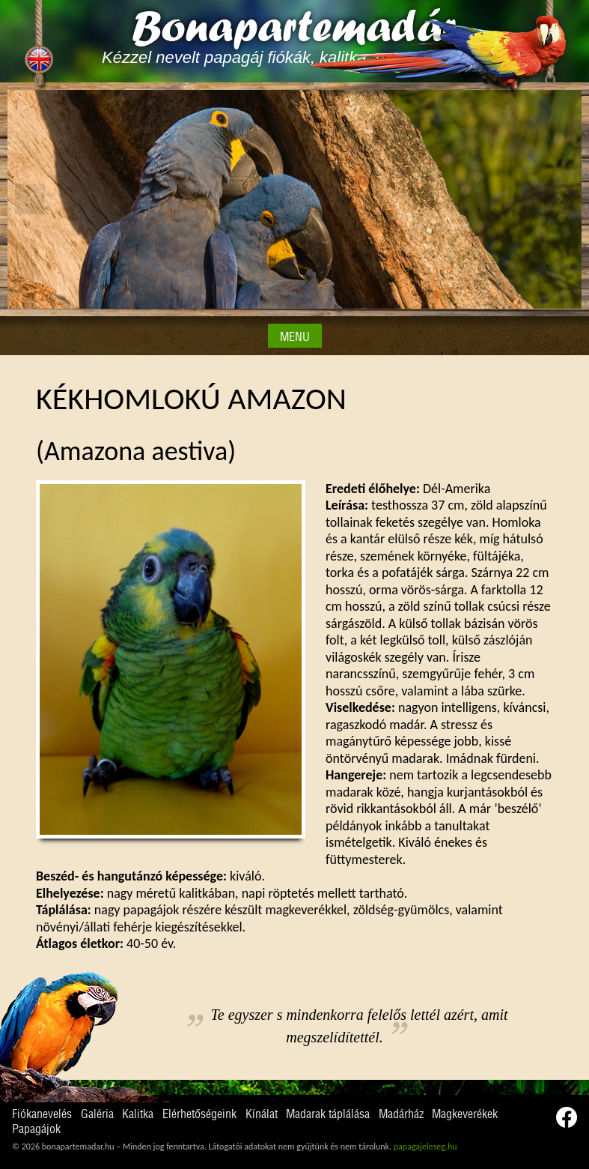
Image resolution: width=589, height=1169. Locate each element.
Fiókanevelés (42, 1114)
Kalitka (137, 1114)
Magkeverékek (465, 1114)
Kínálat (261, 1114)
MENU (295, 337)
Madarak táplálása (328, 1114)
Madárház (401, 1114)
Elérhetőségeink (199, 1114)
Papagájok (36, 1129)
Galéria (97, 1114)
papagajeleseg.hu (425, 1146)
